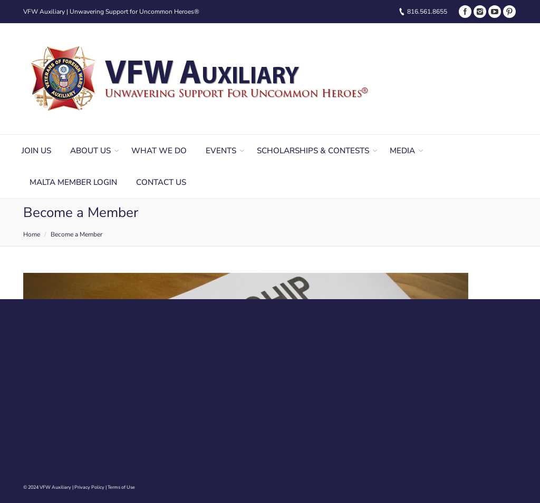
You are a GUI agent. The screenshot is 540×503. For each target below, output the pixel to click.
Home (31, 234)
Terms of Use (121, 487)
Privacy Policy (89, 487)
